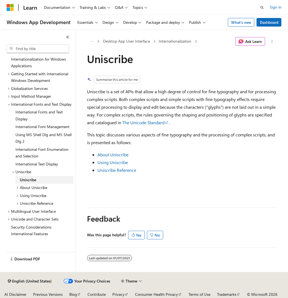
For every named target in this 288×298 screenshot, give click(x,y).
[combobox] (38, 48)
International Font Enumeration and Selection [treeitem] (41, 153)
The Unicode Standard (143, 122)
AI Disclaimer (15, 294)
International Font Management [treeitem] (42, 126)
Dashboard (269, 22)
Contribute (97, 294)
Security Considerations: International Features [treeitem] (31, 230)
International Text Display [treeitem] (36, 164)
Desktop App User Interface (126, 41)
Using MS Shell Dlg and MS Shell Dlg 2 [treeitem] (43, 138)
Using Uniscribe (112, 162)
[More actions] (272, 41)
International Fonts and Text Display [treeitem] (39, 115)
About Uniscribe (112, 154)
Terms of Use (199, 294)
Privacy (118, 294)
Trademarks (226, 294)
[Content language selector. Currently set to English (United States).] (29, 281)
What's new (241, 22)
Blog (73, 294)
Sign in (275, 7)
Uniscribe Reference (116, 170)
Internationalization (175, 41)
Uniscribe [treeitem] (28, 179)
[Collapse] (67, 37)
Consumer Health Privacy (156, 294)
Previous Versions (48, 294)
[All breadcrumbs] (92, 41)
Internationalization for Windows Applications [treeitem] (38, 62)
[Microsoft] (10, 7)
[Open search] (262, 7)
